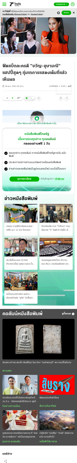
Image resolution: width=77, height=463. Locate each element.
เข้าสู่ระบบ (59, 179)
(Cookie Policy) (37, 14)
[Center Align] (74, 13)
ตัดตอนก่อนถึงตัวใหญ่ (49, 398)
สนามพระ (7, 371)
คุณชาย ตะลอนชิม (11, 441)
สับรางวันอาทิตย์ (47, 406)
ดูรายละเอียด (24, 179)
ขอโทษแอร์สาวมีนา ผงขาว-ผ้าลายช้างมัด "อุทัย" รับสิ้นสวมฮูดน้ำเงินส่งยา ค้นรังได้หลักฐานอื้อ (20, 296)
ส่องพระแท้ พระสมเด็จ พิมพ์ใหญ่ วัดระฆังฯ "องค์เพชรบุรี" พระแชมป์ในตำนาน (36, 362)
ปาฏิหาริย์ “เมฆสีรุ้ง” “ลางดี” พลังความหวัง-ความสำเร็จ (56, 435)
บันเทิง (63, 86)
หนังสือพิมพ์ (53, 86)
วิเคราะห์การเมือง (11, 406)
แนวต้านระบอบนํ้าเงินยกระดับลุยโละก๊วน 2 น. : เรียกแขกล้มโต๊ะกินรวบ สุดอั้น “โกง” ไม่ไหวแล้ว (19, 400)
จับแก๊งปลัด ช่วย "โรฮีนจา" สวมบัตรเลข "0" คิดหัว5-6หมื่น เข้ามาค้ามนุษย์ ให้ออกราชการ (55, 228)
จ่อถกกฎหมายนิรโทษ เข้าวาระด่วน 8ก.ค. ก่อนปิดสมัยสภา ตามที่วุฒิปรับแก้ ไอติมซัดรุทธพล (55, 262)
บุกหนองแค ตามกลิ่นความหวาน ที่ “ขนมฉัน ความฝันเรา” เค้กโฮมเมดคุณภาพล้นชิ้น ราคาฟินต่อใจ (20, 435)
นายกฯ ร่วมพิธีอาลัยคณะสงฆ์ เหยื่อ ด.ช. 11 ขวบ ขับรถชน (19, 228)
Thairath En (61, 4)
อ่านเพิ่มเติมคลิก (14, 14)
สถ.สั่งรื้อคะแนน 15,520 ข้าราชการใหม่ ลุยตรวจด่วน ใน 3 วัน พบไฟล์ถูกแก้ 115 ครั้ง (20, 262)
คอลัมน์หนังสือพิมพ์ (22, 313)
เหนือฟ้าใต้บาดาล (48, 441)
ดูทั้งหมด (68, 313)
